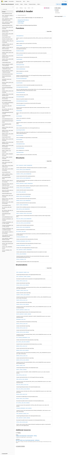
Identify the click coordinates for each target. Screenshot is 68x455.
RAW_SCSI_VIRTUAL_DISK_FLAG (22, 384)
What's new (59, 4)
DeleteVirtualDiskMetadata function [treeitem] (6, 77)
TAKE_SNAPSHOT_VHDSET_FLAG (22, 413)
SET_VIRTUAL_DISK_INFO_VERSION (22, 402)
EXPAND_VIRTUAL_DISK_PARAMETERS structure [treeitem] (7, 95)
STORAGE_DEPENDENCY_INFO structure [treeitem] (7, 219)
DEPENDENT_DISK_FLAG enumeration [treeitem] (6, 80)
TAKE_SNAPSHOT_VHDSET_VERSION (23, 417)
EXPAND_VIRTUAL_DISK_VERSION (22, 332)
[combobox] (7, 9)
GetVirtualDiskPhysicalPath (20, 105)
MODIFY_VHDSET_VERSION (21, 369)
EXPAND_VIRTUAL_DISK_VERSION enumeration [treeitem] (7, 98)
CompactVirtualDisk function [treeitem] (6, 50)
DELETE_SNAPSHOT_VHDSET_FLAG (23, 309)
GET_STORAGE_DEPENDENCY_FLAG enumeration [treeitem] (7, 103)
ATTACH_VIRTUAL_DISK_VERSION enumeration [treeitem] (7, 34)
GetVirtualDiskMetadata (20, 96)
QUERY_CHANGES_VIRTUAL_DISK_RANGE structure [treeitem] (7, 175)
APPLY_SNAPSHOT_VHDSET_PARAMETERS (24, 165)
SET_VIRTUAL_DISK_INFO (21, 231)
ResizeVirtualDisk (19, 139)
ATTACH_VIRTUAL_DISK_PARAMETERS (23, 169)
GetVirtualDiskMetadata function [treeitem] (7, 118)
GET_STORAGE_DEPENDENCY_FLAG (23, 337)
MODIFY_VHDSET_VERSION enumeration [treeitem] (7, 158)
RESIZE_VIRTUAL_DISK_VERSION (22, 398)
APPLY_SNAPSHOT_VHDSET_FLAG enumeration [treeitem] (7, 16)
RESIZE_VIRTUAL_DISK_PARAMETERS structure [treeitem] (7, 199)
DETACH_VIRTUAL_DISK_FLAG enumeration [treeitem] (7, 83)
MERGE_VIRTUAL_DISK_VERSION (22, 350)
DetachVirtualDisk (19, 73)
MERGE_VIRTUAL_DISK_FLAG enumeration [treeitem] (7, 128)
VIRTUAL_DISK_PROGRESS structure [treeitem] (7, 247)
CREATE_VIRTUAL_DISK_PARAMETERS (23, 178)
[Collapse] (13, 7)
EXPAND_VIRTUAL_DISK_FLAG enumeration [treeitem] (7, 91)
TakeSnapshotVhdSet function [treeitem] (7, 241)
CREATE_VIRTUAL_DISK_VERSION (22, 304)
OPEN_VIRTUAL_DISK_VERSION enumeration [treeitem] (7, 169)
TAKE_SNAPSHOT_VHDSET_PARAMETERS (24, 249)
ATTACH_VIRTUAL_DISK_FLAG (21, 280)
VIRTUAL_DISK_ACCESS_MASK (22, 422)
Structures (57, 11)
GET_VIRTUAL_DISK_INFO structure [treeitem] (7, 106)
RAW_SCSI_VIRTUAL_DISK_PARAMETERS (23, 218)
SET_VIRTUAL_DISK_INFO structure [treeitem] (6, 208)
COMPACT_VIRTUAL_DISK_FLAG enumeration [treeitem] (7, 41)
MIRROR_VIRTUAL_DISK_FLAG (21, 355)
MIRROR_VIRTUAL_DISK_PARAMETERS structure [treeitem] (7, 143)
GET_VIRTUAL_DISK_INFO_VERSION (23, 341)
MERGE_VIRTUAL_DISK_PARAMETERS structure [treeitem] (7, 131)
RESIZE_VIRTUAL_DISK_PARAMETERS (23, 227)
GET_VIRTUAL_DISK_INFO (21, 192)
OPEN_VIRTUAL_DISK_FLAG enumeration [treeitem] (7, 163)
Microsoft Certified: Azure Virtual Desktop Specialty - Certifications (27, 440)
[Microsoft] (2, 1)
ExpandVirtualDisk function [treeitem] (6, 100)
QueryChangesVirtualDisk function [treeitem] (6, 178)
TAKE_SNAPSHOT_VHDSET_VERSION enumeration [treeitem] (7, 239)
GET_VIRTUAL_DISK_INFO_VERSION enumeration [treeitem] (7, 110)
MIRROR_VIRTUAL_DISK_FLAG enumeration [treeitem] (7, 140)
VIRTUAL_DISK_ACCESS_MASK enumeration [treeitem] (7, 244)
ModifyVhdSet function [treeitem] (6, 160)
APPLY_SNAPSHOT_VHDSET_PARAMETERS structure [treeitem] (7, 19)
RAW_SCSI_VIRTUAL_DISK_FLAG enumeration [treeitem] (7, 181)
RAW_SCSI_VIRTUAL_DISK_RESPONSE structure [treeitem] (7, 188)
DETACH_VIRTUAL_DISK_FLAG (21, 323)
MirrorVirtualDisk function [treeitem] (6, 148)
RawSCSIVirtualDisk (19, 135)
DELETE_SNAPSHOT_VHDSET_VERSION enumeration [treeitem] (7, 71)
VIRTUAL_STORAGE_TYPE (21, 259)
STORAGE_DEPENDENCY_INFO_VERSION (24, 408)
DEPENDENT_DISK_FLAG (20, 319)
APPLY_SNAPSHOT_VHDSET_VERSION (23, 276)
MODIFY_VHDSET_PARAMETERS (22, 204)
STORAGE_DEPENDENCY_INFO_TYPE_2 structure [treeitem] (7, 226)
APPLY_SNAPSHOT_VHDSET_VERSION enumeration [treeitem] (7, 23)
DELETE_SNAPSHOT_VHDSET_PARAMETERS (24, 183)
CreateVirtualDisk (19, 59)
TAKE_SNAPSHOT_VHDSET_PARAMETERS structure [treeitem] (7, 236)
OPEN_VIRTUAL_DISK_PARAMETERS (23, 209)
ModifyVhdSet (18, 120)
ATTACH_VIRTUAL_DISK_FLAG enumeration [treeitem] (7, 28)
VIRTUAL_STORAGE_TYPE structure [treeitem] (7, 251)
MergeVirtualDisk (19, 110)
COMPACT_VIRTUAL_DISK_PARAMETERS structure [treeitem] (7, 45)
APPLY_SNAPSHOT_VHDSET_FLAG (22, 272)
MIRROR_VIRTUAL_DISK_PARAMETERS (23, 200)
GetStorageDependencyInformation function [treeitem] (7, 113)
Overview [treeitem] (3, 11)
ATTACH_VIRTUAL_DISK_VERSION (22, 285)
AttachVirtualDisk (19, 45)
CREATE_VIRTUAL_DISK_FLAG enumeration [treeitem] (7, 53)
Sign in (65, 1)
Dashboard (64, 4)
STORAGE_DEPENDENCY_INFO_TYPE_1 (23, 241)
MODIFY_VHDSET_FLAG (20, 365)
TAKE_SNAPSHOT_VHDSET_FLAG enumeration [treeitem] (7, 232)
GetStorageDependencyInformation (22, 87)
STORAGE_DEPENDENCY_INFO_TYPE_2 (23, 245)
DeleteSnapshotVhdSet (20, 64)
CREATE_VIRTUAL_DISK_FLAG (21, 300)
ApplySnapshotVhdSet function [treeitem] (7, 25)
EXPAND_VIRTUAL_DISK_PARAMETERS (23, 187)
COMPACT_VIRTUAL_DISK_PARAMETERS (23, 173)
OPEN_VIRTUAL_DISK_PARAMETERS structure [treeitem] (7, 166)
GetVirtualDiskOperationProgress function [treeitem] (7, 121)
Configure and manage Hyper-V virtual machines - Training (26, 435)
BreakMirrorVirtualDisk (20, 50)
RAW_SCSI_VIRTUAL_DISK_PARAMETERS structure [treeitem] (7, 184)
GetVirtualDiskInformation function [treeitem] (6, 116)
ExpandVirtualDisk (19, 82)
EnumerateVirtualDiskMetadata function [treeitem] (7, 88)
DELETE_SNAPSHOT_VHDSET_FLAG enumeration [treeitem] (7, 65)
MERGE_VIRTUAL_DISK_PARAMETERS (23, 196)
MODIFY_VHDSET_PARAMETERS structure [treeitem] (7, 155)
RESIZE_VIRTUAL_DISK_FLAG (21, 394)
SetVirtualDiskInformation (20, 143)
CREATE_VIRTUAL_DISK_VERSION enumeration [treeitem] (7, 60)
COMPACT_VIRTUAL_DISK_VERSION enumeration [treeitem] (7, 48)
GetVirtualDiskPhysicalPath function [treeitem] (6, 125)
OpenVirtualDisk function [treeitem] (6, 172)
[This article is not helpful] (65, 16)
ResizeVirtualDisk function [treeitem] (6, 205)
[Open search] (63, 1)
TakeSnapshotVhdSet (20, 152)
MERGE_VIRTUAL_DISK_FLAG (21, 346)
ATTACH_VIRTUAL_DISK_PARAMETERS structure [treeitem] (7, 31)
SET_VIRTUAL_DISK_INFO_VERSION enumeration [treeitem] (7, 211)
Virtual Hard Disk (21, 21)
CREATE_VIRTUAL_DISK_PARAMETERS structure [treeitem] (7, 56)
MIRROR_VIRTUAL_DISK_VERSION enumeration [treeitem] (7, 146)
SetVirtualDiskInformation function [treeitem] (6, 214)
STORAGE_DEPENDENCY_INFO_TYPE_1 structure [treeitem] (7, 223)
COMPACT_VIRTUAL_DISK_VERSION (22, 294)
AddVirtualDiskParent (19, 35)
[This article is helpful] (63, 16)
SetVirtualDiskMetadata (20, 148)
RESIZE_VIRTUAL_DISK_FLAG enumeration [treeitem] (7, 196)
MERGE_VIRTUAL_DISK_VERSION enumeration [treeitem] (7, 134)
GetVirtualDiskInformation (20, 92)
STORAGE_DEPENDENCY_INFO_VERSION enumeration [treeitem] (7, 229)
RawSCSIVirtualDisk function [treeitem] (7, 193)
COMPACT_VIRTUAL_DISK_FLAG (22, 290)
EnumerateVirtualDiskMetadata (21, 78)
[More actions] (51, 8)
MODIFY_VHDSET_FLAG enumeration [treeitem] (6, 151)
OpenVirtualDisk (19, 125)
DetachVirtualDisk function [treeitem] (6, 85)
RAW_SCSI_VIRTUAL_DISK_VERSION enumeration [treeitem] (7, 191)
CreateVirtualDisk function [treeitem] (6, 62)
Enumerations (57, 12)
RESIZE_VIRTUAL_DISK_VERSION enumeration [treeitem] (7, 203)
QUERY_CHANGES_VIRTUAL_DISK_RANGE (24, 213)
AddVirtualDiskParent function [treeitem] (7, 13)
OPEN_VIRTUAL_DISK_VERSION (22, 379)
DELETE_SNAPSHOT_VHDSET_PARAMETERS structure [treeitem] (7, 68)
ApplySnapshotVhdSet (20, 41)
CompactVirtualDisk (19, 55)
